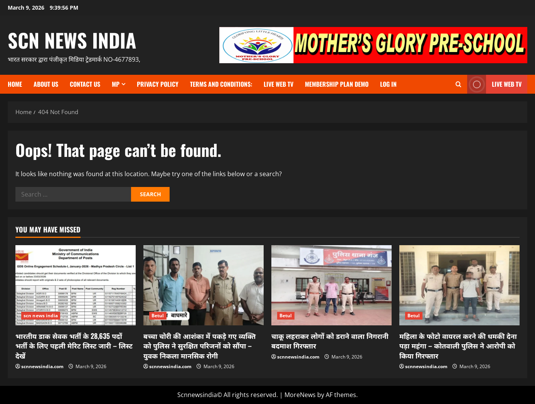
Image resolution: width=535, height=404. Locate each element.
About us (46, 84)
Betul (157, 315)
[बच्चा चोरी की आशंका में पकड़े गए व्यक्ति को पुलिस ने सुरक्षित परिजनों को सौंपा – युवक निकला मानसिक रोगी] (203, 285)
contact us (85, 84)
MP (115, 84)
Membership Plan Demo (336, 84)
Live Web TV (278, 84)
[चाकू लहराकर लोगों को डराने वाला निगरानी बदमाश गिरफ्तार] (331, 285)
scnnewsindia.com (42, 366)
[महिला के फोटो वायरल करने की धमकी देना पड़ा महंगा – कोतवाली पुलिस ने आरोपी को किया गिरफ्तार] (459, 285)
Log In (388, 84)
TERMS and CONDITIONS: (221, 84)
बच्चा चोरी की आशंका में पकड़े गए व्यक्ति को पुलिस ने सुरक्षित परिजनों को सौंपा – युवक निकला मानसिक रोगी (199, 345)
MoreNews (300, 395)
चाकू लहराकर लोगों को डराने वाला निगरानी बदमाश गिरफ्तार (330, 340)
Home (15, 84)
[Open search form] (458, 84)
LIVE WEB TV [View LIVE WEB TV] (494, 84)
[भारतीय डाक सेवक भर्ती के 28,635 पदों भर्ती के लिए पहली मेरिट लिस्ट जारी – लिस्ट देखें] (75, 285)
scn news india (72, 39)
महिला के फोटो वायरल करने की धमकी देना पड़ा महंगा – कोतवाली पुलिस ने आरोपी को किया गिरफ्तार (458, 345)
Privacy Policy (157, 84)
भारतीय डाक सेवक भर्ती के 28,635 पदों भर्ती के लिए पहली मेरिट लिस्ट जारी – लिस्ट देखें (74, 345)
